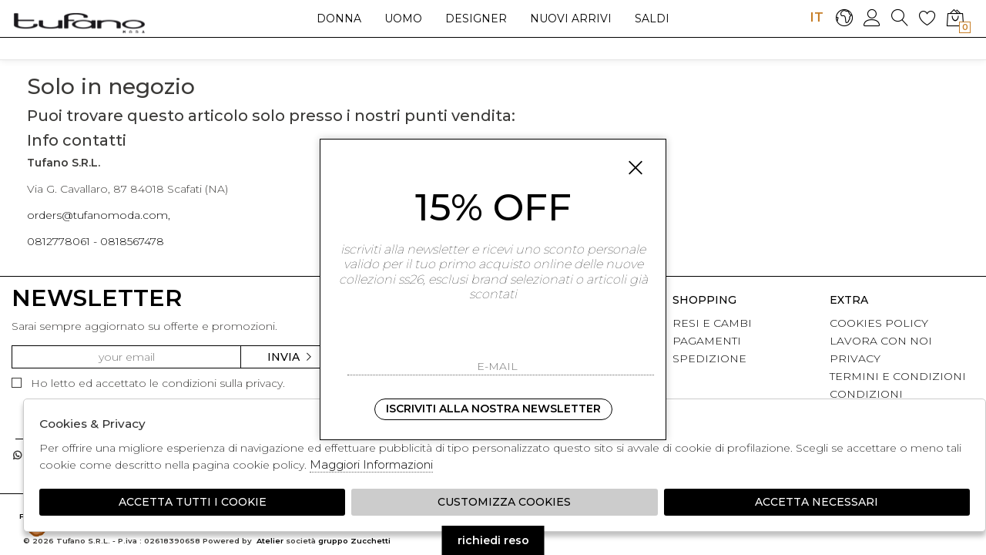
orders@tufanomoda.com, (98, 215)
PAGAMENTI (706, 341)
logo (79, 22)
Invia (290, 357)
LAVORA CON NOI (881, 341)
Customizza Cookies (504, 502)
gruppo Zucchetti (354, 540)
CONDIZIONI (866, 394)
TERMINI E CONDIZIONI (898, 376)
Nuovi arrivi (571, 18)
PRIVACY (855, 358)
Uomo (403, 18)
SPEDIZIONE (709, 358)
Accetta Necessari (816, 502)
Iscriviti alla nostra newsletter (493, 408)
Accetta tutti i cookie (193, 502)
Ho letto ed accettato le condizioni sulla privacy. (148, 383)
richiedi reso (493, 540)
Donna (339, 18)
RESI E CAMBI (712, 323)
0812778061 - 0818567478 (95, 241)
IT (816, 17)
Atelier (270, 540)
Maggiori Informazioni (371, 464)
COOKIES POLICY (879, 323)
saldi (652, 18)
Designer (476, 18)
